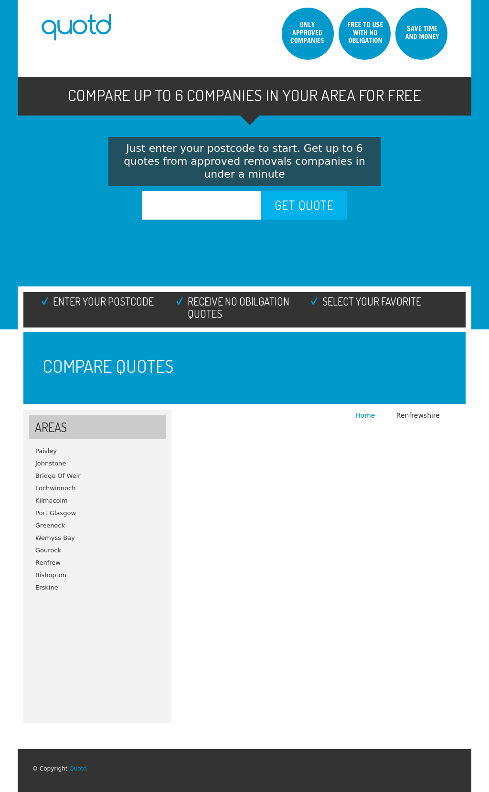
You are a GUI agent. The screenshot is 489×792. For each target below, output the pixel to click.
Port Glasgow (55, 513)
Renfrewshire (418, 415)
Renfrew (48, 562)
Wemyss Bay (55, 537)
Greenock (50, 525)
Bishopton (50, 575)
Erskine (46, 587)
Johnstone (50, 463)
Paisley (46, 450)
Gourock (48, 550)
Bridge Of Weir (58, 475)
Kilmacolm (51, 500)
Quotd (78, 768)
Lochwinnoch (55, 488)
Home (366, 415)
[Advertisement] (97, 653)
